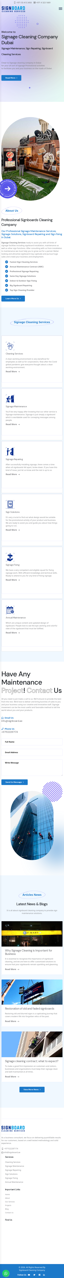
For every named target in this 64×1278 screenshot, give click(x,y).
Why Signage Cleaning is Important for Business (28, 952)
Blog (7, 1209)
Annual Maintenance (16, 617)
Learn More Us (12, 298)
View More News (31, 1089)
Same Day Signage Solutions (23, 276)
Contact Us (9, 1212)
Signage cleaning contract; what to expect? (31, 1061)
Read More (10, 78)
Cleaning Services (14, 353)
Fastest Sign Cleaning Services (24, 262)
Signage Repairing (14, 459)
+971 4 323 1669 (43, 2)
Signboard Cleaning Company (32, 1270)
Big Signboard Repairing (21, 285)
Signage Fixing (12, 564)
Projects (8, 1205)
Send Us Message (13, 782)
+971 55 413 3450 (24, 2)
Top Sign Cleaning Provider (22, 290)
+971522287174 (9, 732)
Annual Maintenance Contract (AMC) (27, 266)
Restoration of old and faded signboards (29, 1008)
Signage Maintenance (16, 406)
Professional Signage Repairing (24, 271)
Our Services (10, 1201)
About (7, 1198)
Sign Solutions (13, 512)
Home (7, 1194)
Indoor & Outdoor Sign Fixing (23, 280)
